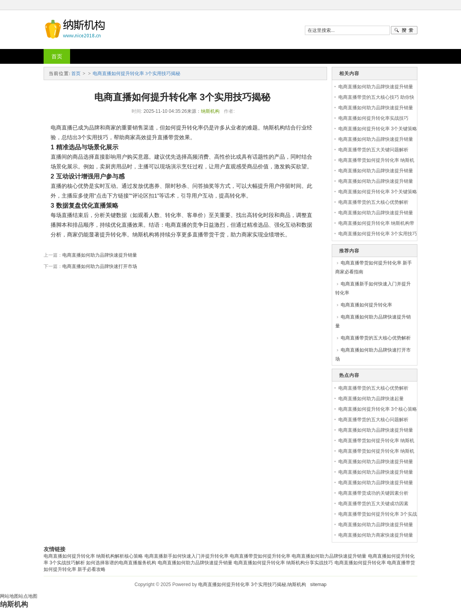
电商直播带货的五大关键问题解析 (373, 149)
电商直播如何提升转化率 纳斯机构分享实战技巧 (283, 562)
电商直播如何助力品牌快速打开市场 (99, 266)
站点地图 (28, 596)
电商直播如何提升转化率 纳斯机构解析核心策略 (93, 556)
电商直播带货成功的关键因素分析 (373, 493)
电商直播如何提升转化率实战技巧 (373, 118)
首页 (56, 56)
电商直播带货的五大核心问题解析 (373, 419)
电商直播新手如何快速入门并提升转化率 (373, 288)
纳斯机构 (210, 111)
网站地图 (9, 596)
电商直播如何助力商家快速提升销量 (375, 535)
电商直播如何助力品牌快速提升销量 (99, 255)
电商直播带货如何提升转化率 (260, 556)
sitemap (318, 584)
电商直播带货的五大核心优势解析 (373, 202)
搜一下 (404, 30)
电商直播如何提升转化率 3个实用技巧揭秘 (136, 73)
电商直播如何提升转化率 (366, 305)
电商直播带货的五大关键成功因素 (373, 503)
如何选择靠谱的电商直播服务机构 (121, 562)
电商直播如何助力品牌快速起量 (371, 398)
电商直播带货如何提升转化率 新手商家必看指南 (373, 267)
